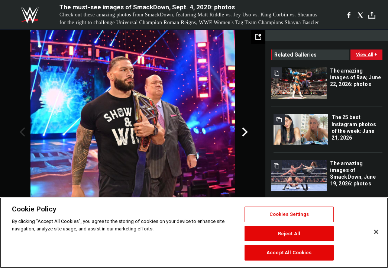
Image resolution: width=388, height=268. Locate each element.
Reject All (289, 233)
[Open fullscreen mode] (258, 37)
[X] (360, 15)
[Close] (376, 232)
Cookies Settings (289, 214)
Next (243, 132)
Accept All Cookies (288, 252)
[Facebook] (349, 15)
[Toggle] (372, 15)
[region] (194, 232)
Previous (21, 132)
